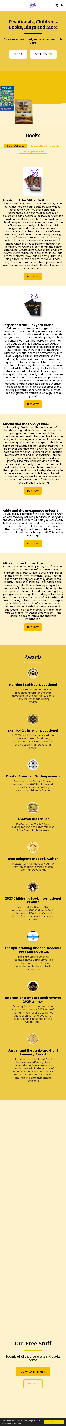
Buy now (33, 281)
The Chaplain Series (33, 156)
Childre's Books (15, 151)
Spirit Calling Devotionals (45, 151)
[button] (4, 5)
